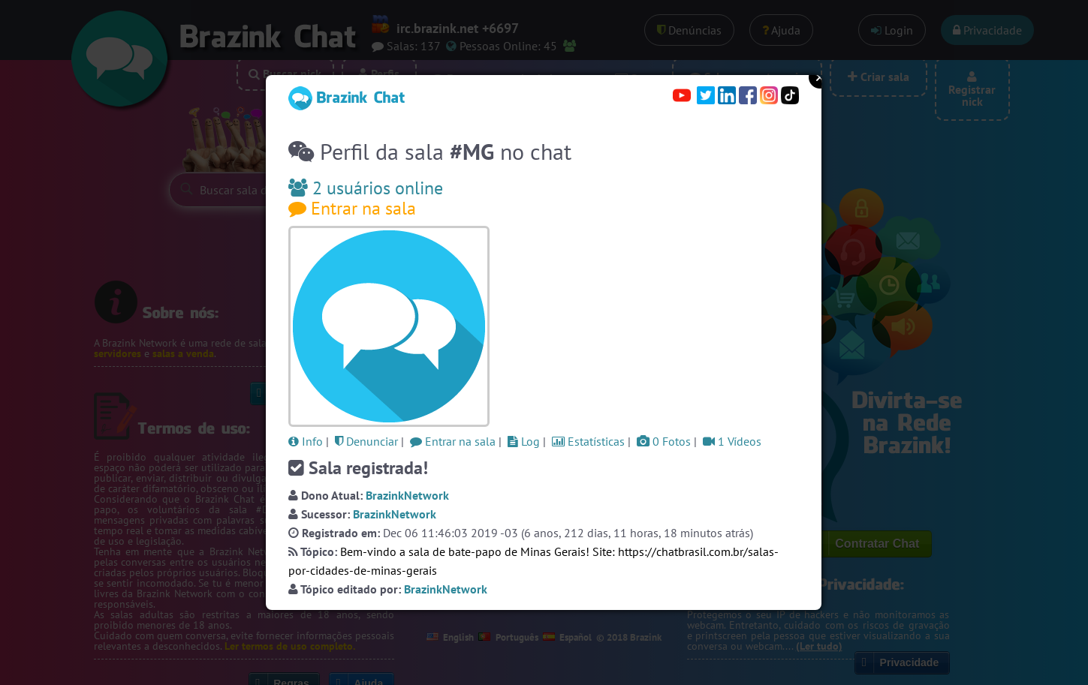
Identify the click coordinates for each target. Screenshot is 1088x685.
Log (524, 441)
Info (305, 441)
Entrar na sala (352, 208)
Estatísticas (588, 441)
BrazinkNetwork (407, 495)
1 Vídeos (732, 441)
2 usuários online (365, 188)
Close (820, 77)
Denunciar (366, 441)
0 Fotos (664, 441)
